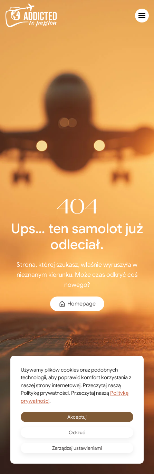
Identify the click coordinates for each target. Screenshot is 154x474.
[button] (142, 15)
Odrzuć (77, 432)
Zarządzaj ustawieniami (77, 448)
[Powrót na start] (31, 15)
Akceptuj (77, 417)
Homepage (77, 303)
